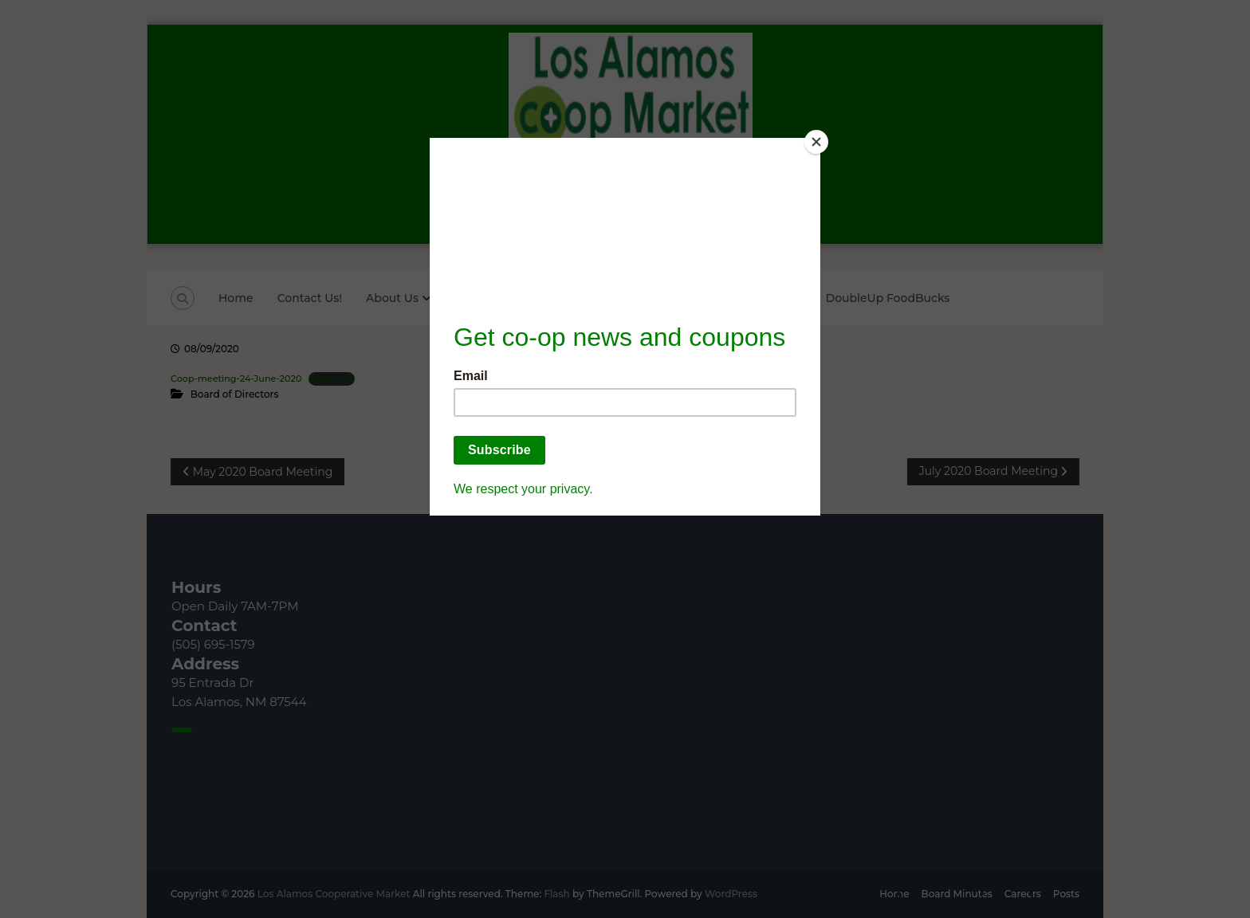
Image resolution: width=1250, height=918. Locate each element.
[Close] (816, 142)
